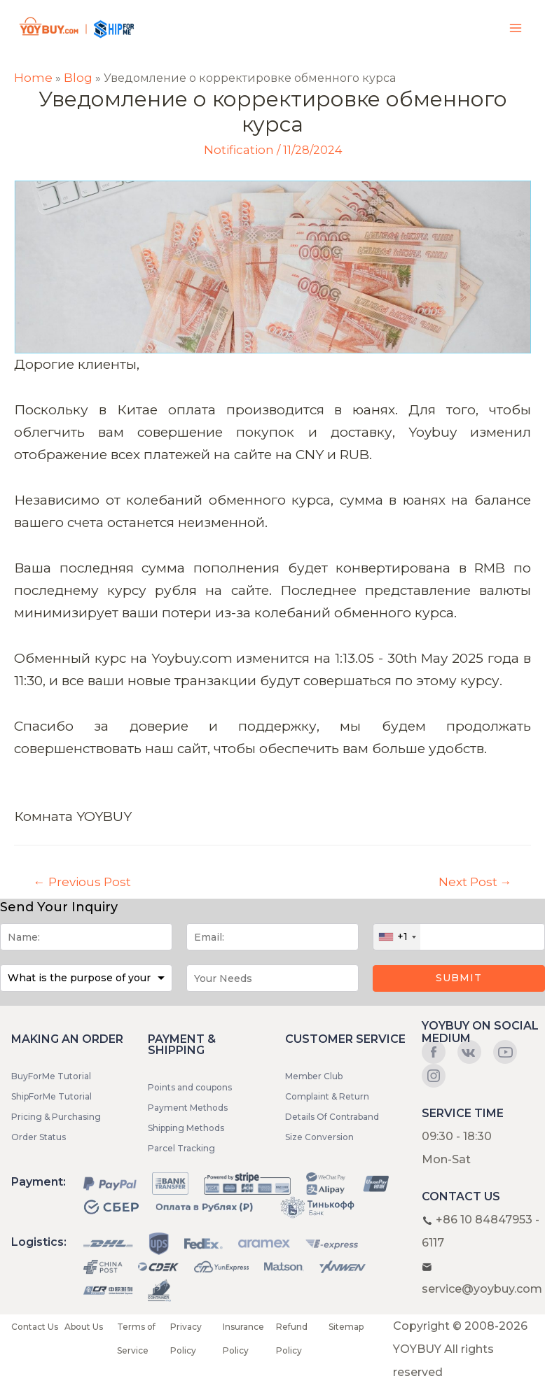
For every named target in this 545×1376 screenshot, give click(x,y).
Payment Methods (188, 1107)
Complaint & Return (327, 1096)
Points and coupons (190, 1087)
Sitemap (346, 1326)
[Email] (272, 936)
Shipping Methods (186, 1128)
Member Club (314, 1076)
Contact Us (34, 1326)
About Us (83, 1326)
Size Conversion (319, 1137)
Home (33, 78)
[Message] (272, 978)
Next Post (475, 882)
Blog (78, 78)
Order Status (38, 1137)
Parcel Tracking (181, 1148)
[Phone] (459, 936)
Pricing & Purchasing (56, 1116)
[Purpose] (86, 978)
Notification (239, 150)
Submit (459, 977)
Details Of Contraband (332, 1116)
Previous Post (82, 882)
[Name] (86, 936)
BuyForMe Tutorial (51, 1076)
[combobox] (396, 937)
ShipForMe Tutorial (51, 1096)
